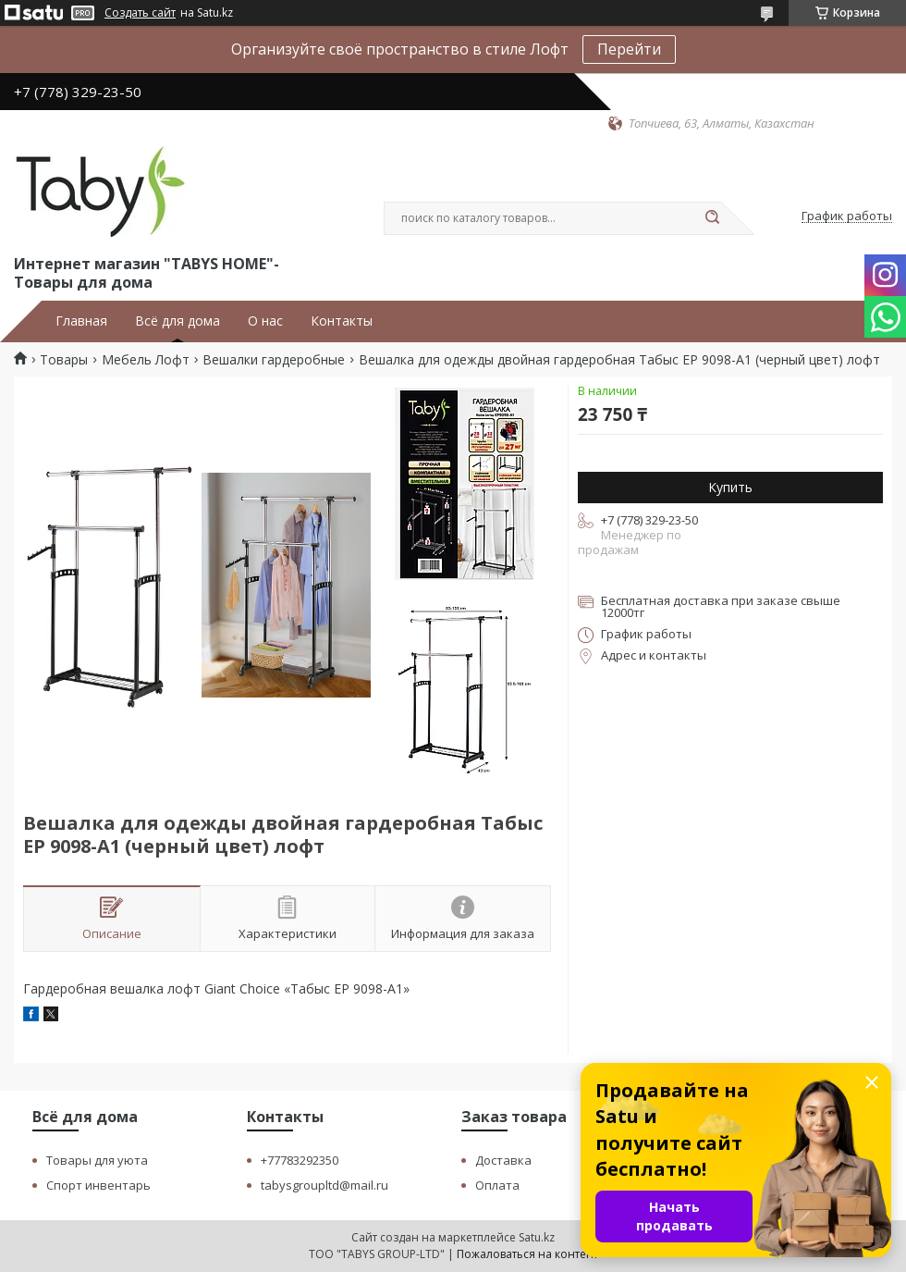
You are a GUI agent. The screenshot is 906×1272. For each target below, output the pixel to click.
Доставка (503, 1160)
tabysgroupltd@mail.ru (324, 1185)
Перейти (629, 49)
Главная (81, 321)
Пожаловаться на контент (527, 1254)
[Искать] (711, 218)
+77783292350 (299, 1160)
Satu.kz (537, 1237)
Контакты (342, 321)
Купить (730, 487)
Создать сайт (140, 12)
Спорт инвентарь (98, 1185)
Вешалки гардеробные (273, 360)
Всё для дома (177, 321)
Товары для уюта (97, 1160)
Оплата (497, 1185)
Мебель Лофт (146, 360)
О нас (265, 321)
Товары (64, 360)
